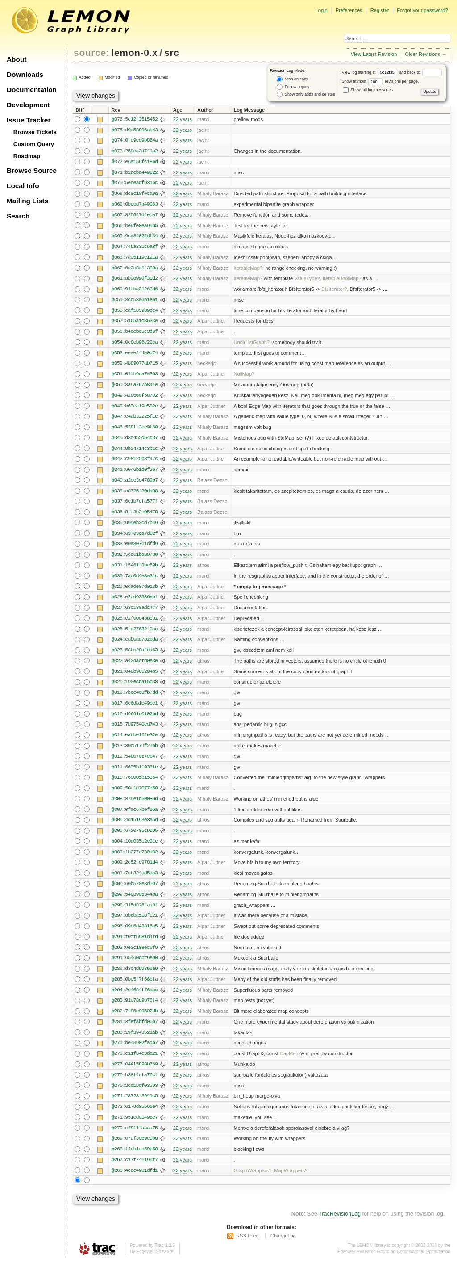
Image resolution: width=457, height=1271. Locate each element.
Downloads (25, 74)
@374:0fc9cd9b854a (135, 140)
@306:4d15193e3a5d (135, 827)
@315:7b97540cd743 (135, 730)
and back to (420, 72)
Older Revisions (422, 54)
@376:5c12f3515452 (135, 119)
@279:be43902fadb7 (135, 1052)
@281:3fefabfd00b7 (135, 1030)
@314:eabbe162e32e (135, 741)
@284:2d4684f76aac (135, 998)
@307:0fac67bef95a (135, 816)
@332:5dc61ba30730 (135, 558)
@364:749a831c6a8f (135, 248)
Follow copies (293, 87)
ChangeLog (283, 1246)
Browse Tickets (35, 132)
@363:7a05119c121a (135, 258)
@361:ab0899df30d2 (135, 280)
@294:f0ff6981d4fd (135, 944)
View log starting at (370, 72)
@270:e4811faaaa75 (135, 1137)
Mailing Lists (27, 201)
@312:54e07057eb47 (135, 762)
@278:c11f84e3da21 (135, 1062)
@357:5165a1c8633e (135, 323)
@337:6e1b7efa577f (135, 505)
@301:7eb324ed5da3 (135, 880)
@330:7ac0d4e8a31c (135, 580)
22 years (182, 119)
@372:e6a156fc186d (135, 162)
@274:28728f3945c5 (135, 1105)
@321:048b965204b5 (135, 676)
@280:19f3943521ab (135, 1041)
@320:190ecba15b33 (135, 687)
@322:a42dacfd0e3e (135, 666)
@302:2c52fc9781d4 (135, 869)
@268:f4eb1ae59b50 (135, 1159)
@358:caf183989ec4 (135, 312)
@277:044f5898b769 (135, 1073)
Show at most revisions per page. (380, 81)
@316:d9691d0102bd (135, 719)
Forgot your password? (422, 10)
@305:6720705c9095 (135, 837)
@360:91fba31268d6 (135, 290)
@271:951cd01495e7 (135, 1127)
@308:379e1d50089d (135, 805)
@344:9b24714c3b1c (135, 451)
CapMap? (290, 1062)
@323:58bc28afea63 (135, 655)
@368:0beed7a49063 (135, 205)
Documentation (32, 89)
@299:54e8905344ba (135, 902)
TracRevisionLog (340, 1224)
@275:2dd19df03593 (135, 1095)
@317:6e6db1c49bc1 (135, 709)
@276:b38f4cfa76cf (135, 1084)
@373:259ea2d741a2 (135, 151)
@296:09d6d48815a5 (135, 934)
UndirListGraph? (252, 344)
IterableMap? (248, 269)
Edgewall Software (154, 1261)
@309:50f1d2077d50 (135, 794)
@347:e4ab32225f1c (135, 419)
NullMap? (244, 376)
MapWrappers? (290, 1180)
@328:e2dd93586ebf (135, 601)
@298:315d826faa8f (135, 912)
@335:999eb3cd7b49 (135, 526)
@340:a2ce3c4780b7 (135, 483)
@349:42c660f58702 (135, 398)
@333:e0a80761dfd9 (135, 548)
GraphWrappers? (253, 1180)
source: (91, 52)
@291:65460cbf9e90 (135, 966)
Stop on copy (292, 79)
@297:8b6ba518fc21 (135, 923)
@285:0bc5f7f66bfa (135, 987)
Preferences (349, 10)
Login (321, 10)
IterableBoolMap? (342, 280)
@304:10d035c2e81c (135, 848)
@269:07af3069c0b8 (135, 1148)
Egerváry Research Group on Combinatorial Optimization (393, 1261)
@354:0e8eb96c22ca (135, 344)
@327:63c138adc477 (135, 612)
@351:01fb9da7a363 (135, 376)
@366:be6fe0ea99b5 (135, 226)
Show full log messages (368, 90)
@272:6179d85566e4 (135, 1116)
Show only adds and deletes (306, 94)
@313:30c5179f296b (135, 751)
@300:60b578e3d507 (135, 891)
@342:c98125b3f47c (135, 462)
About (16, 59)
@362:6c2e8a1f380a (135, 269)
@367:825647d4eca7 (135, 215)
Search (18, 216)
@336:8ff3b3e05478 (135, 516)
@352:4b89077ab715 (135, 365)
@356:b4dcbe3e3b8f (135, 333)
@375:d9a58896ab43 (135, 130)
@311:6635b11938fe (135, 773)
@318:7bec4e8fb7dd (135, 698)
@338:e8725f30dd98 (135, 494)
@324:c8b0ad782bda (135, 644)
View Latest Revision (374, 54)
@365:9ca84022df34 (135, 237)
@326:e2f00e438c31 (135, 623)
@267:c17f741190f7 (135, 1170)
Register (379, 10)
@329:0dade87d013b (135, 591)
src (171, 52)
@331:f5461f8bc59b (135, 569)
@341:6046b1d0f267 (135, 473)
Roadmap (27, 156)
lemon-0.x (135, 52)
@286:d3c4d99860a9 (135, 977)
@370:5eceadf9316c (135, 183)
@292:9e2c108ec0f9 (135, 955)
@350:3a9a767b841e (135, 387)
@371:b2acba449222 (135, 172)
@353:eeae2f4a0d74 (135, 355)
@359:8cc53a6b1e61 (135, 301)
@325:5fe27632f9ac (135, 634)
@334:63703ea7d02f (135, 537)
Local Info (23, 185)
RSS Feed (247, 1246)
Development (28, 105)
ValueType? (307, 280)
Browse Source (32, 170)
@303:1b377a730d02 (135, 859)
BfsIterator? (334, 291)
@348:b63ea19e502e (135, 408)
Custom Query (33, 144)
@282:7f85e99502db (135, 1020)
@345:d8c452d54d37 (135, 441)
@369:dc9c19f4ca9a (135, 194)
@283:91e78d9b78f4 (135, 1009)
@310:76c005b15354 (135, 784)
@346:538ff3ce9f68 (135, 430)
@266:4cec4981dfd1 (135, 1180)
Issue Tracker (28, 120)
